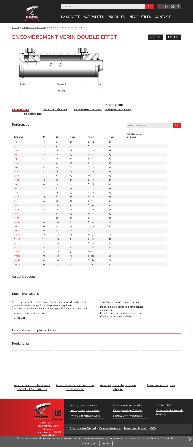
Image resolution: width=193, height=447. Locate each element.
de (173, 6)
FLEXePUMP (163, 405)
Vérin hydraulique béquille (127, 405)
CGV (153, 428)
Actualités (94, 17)
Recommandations (88, 109)
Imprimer (173, 37)
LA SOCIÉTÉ (70, 17)
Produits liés (33, 114)
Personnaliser (88, 443)
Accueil (15, 27)
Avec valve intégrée (161, 385)
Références (20, 109)
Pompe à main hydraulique (85, 415)
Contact (163, 17)
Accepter (106, 443)
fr (161, 6)
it (177, 6)
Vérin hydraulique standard (85, 410)
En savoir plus (167, 438)
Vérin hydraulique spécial (34, 27)
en (167, 6)
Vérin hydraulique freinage (127, 410)
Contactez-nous (110, 428)
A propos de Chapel (83, 428)
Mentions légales (135, 428)
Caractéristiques (55, 109)
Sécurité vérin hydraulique (127, 415)
